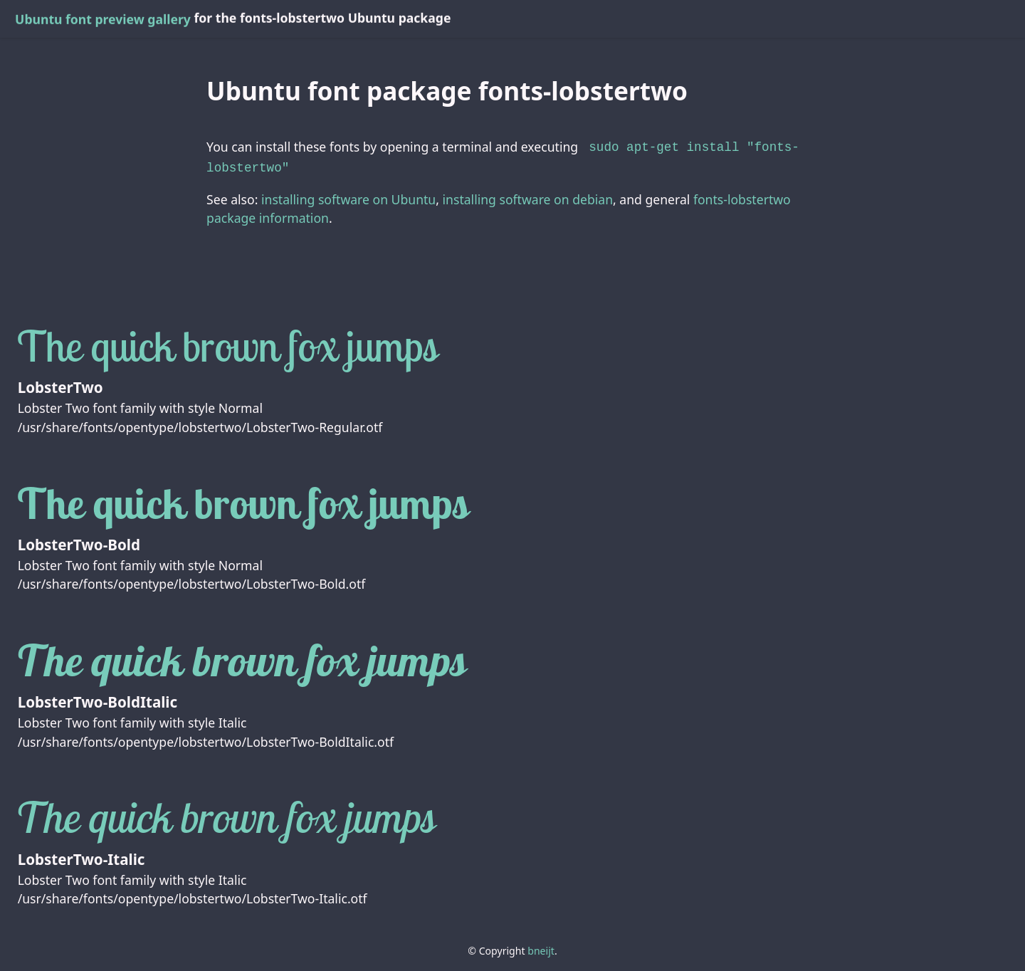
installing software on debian (528, 196)
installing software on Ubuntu (348, 196)
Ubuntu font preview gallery (103, 19)
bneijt (540, 948)
